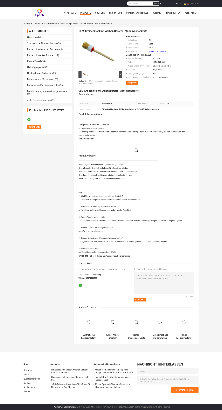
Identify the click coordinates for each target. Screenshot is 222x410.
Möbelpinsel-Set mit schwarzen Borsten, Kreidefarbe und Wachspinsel (160, 336)
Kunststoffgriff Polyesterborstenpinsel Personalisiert (112, 378)
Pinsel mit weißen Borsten (40, 55)
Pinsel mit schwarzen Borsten (42, 49)
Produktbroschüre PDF (158, 51)
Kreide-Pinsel (51, 23)
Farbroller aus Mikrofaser (40, 79)
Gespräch (178, 3)
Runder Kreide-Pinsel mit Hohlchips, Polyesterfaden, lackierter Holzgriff (112, 336)
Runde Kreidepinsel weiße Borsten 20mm (136, 336)
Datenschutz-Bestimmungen (65, 407)
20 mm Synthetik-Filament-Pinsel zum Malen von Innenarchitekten (112, 385)
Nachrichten (173, 13)
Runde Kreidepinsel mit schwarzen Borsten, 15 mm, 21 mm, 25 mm (183, 336)
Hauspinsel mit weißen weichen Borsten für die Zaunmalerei (69, 371)
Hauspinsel (33, 37)
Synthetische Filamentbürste (42, 43)
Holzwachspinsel (124, 256)
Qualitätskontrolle (137, 13)
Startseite (70, 13)
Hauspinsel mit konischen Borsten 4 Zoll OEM (69, 378)
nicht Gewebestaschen (39, 100)
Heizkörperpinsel (36, 67)
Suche (156, 3)
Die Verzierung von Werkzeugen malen (47, 91)
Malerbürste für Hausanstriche (43, 85)
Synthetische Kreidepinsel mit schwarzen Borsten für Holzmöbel (88, 336)
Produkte (85, 13)
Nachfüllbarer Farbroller (39, 73)
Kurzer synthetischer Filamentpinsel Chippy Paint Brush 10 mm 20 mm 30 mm (114, 371)
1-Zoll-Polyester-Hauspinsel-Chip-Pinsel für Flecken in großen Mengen (70, 385)
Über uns (100, 13)
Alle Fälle (190, 13)
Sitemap (27, 391)
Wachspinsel (111, 256)
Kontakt (157, 13)
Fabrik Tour (115, 13)
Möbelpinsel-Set (99, 256)
